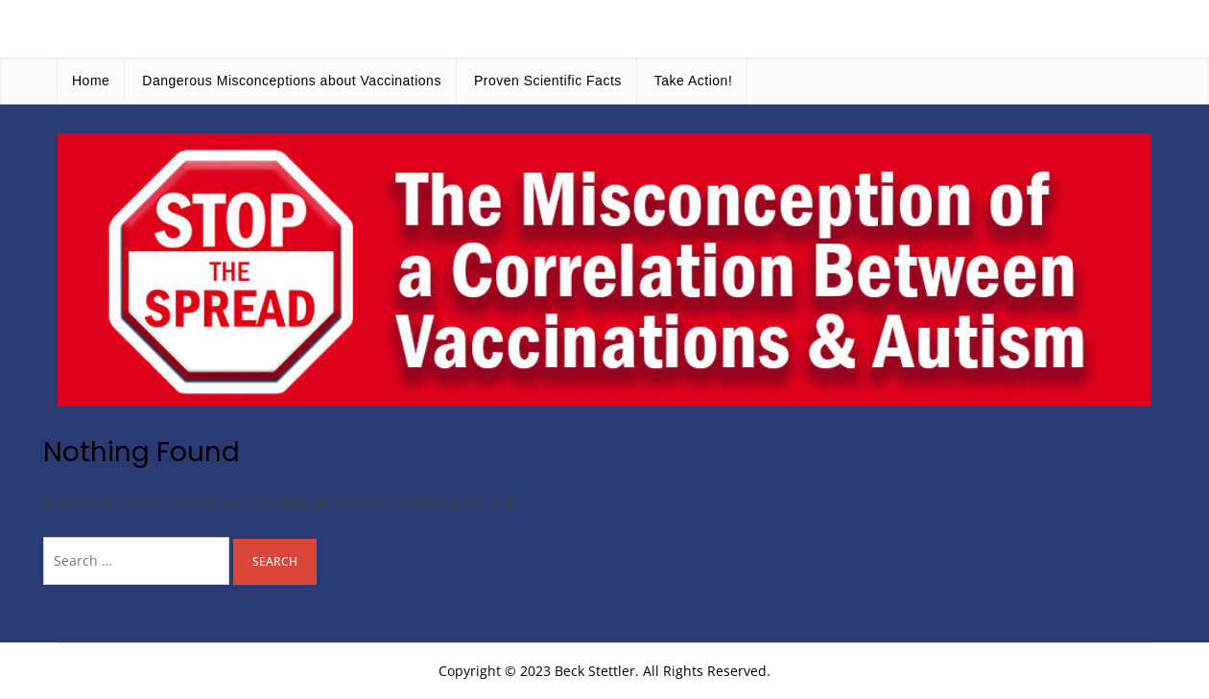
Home (90, 80)
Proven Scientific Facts (548, 80)
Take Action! (693, 80)
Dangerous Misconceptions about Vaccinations (291, 80)
